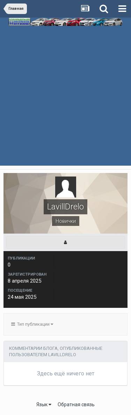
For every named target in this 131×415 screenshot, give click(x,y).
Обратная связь (76, 404)
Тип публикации (32, 324)
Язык (43, 404)
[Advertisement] (65, 104)
